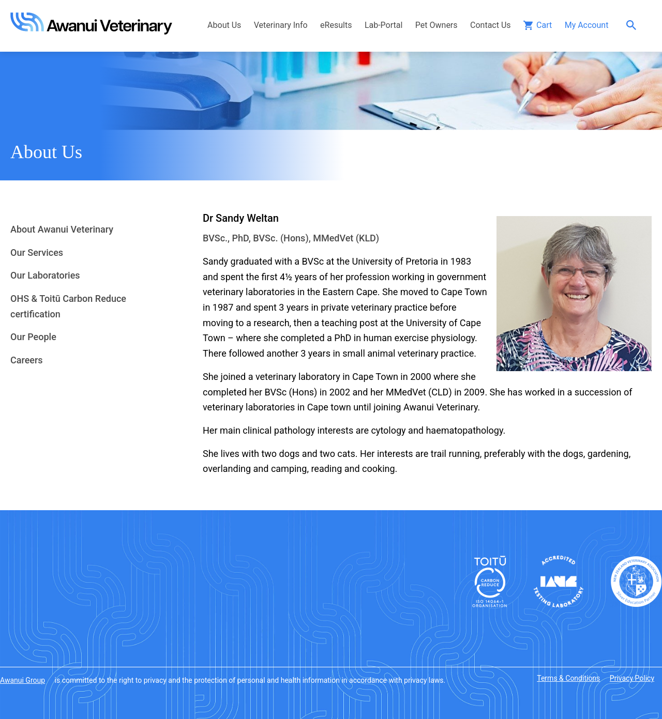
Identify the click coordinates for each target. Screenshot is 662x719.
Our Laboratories (45, 275)
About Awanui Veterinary (61, 229)
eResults (336, 25)
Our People (33, 336)
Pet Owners (436, 25)
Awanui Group (22, 680)
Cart (544, 25)
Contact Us (490, 25)
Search (633, 25)
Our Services (36, 252)
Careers (26, 360)
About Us (224, 25)
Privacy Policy (632, 678)
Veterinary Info (281, 25)
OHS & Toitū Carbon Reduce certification (68, 306)
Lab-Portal (383, 25)
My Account (587, 25)
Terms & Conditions (568, 678)
